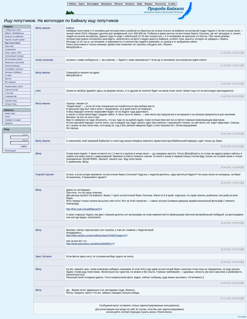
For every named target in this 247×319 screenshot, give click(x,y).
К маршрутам (10, 96)
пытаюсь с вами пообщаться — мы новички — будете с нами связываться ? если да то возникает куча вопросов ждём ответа (136, 59)
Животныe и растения (14, 62)
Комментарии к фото (14, 86)
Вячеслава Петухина (173, 12)
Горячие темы (11, 101)
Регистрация (10, 151)
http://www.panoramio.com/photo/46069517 (89, 243)
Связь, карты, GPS (13, 53)
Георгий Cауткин (44, 174)
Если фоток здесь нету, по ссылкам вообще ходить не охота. (100, 256)
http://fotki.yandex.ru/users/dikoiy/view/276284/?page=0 (95, 235)
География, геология (14, 69)
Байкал (70, 28)
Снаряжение (10, 49)
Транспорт (9, 46)
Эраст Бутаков (43, 256)
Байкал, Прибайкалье (14, 33)
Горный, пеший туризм (15, 40)
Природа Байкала (166, 8)
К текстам (9, 93)
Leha (38, 90)
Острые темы (11, 104)
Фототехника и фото (13, 59)
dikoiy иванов (42, 28)
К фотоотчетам (11, 90)
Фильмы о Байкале (13, 72)
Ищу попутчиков (12, 43)
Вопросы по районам (14, 36)
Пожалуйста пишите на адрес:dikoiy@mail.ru (83, 74)
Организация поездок (14, 56)
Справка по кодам (13, 120)
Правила (9, 123)
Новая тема (10, 113)
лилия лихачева (44, 59)
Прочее (8, 79)
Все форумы (10, 82)
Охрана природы (12, 66)
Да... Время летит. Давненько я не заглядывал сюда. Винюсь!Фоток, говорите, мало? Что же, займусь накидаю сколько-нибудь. (103, 291)
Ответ (7, 117)
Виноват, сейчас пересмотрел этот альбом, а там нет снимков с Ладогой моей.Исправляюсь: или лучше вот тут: (110, 237)
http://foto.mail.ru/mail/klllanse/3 (83, 209)
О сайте (8, 75)
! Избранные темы (13, 30)
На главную (242, 317)
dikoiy (38, 153)
